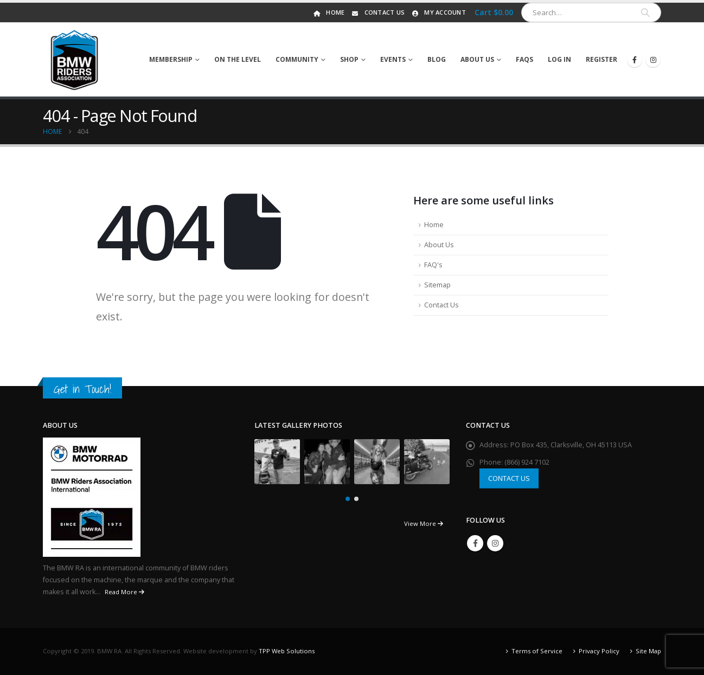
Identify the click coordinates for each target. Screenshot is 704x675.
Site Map (648, 651)
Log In (559, 59)
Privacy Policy (599, 651)
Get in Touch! (82, 389)
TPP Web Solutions (287, 651)
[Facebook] (634, 59)
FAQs (524, 59)
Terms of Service (536, 651)
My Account (438, 12)
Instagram (495, 543)
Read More (124, 592)
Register (601, 59)
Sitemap (437, 285)
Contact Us (377, 12)
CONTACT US (509, 478)
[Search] (645, 12)
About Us (477, 59)
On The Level (237, 59)
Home (328, 12)
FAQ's (433, 264)
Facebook (475, 543)
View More (423, 523)
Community (297, 59)
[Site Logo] (74, 60)
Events (393, 59)
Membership (171, 59)
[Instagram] (653, 59)
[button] (347, 499)
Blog (436, 59)
